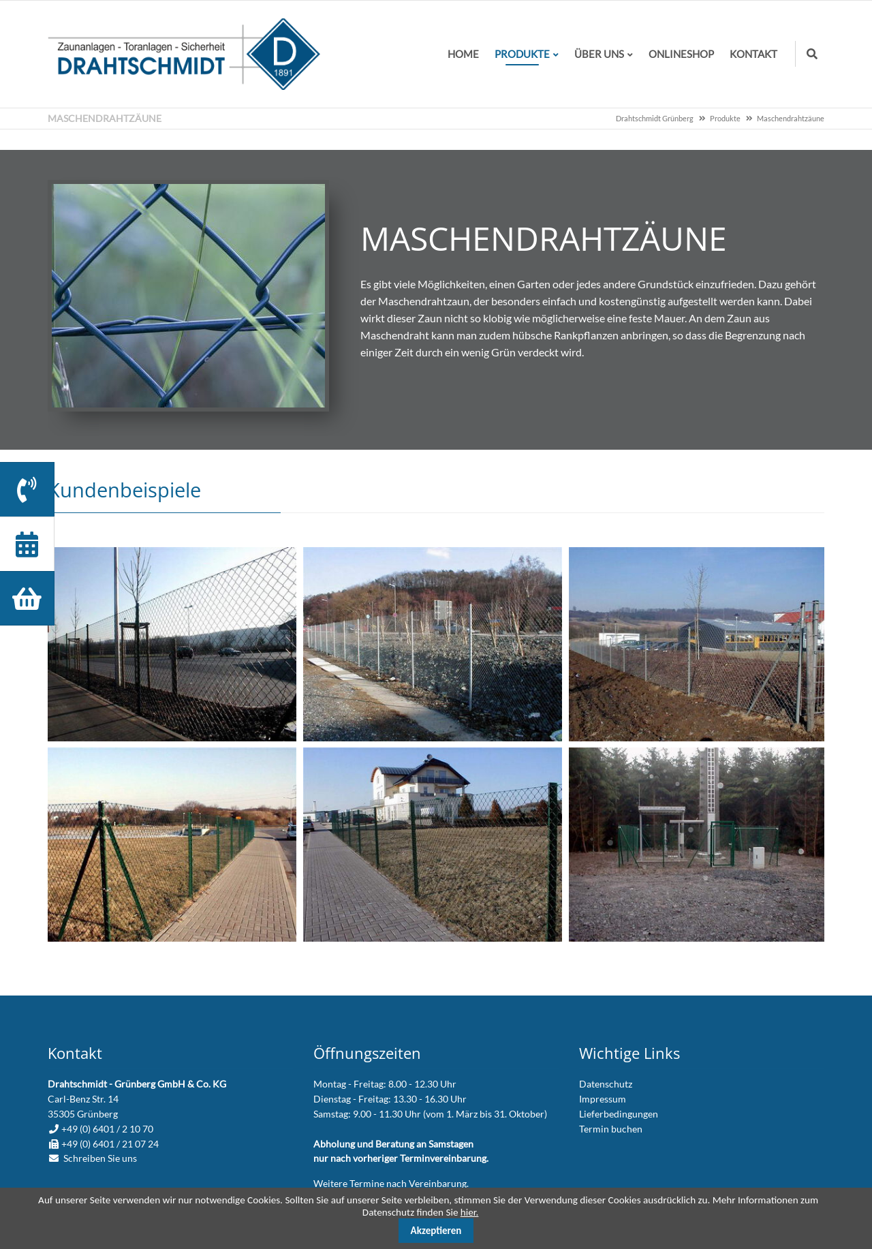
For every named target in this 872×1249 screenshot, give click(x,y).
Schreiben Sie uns (100, 1158)
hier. (470, 1212)
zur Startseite (184, 54)
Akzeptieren (436, 1230)
